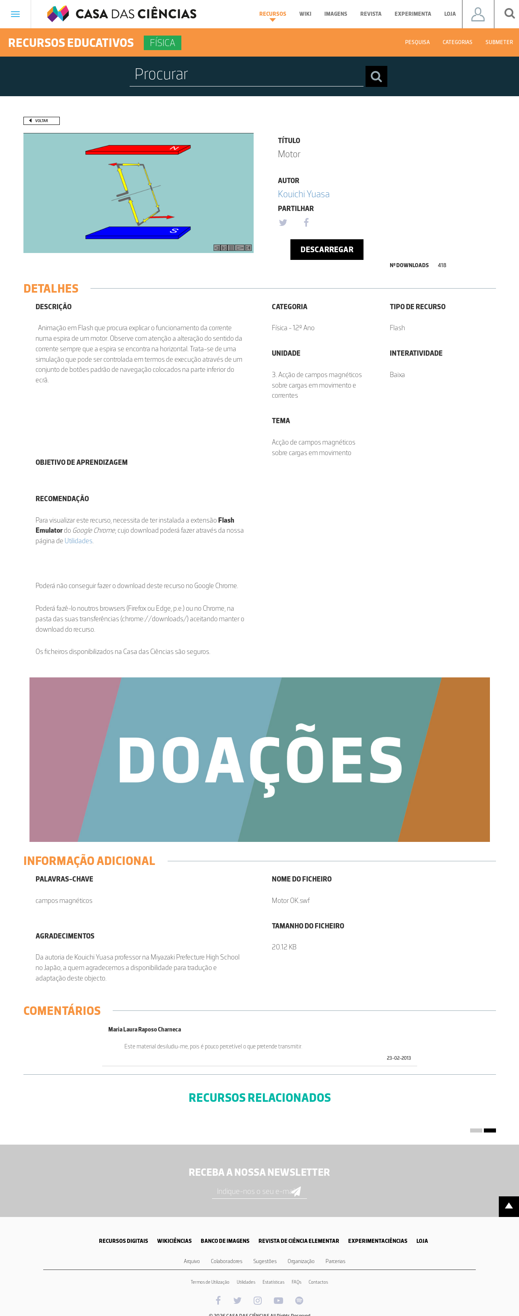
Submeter (499, 42)
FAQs (296, 1282)
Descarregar (326, 249)
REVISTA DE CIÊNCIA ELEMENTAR (298, 1241)
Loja (450, 14)
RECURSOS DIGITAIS (123, 1241)
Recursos (272, 16)
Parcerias (335, 1261)
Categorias (458, 42)
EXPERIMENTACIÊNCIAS (378, 1241)
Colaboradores (226, 1261)
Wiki (305, 14)
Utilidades (78, 540)
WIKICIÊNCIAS (174, 1241)
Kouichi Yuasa (304, 194)
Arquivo (192, 1261)
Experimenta (413, 14)
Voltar (41, 120)
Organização (301, 1261)
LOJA (422, 1241)
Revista (371, 14)
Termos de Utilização (210, 1282)
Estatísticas (273, 1282)
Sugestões (265, 1261)
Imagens (335, 14)
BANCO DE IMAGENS (225, 1241)
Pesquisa (417, 42)
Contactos (318, 1282)
